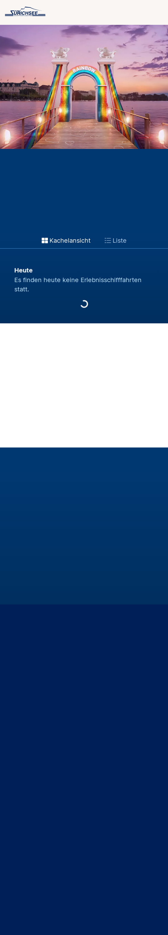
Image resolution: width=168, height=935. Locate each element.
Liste (116, 240)
